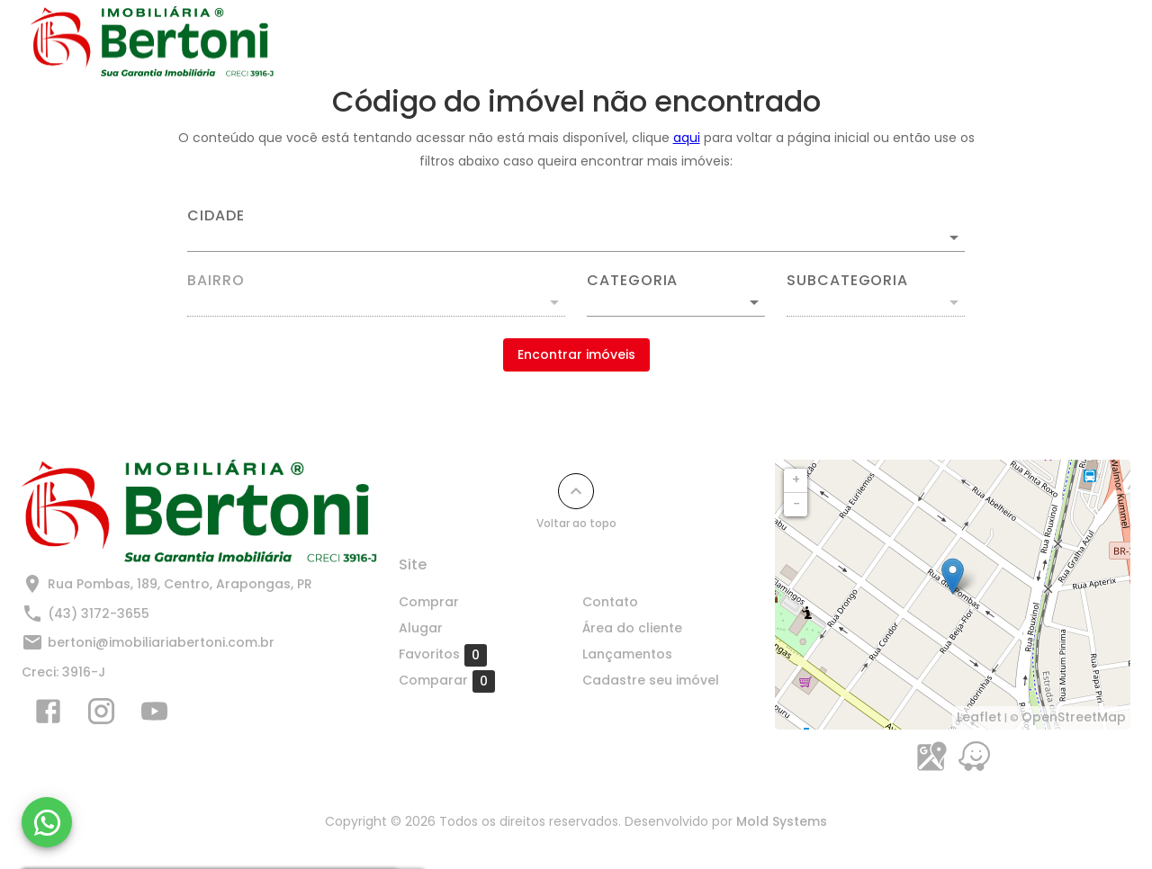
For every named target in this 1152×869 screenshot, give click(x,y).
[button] (676, 302)
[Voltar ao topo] (576, 491)
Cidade (216, 216)
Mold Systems (781, 821)
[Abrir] (954, 237)
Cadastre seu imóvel (910, 42)
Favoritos (443, 655)
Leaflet (979, 717)
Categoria (632, 280)
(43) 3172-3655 (98, 614)
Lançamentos (761, 42)
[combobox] (576, 230)
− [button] (796, 504)
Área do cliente (632, 628)
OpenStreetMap (1074, 717)
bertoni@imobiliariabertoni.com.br (161, 642)
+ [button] (796, 479)
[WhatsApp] (47, 822)
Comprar (478, 42)
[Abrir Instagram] (101, 715)
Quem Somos (1059, 42)
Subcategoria (847, 280)
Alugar (566, 42)
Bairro (216, 280)
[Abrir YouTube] (154, 715)
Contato (652, 42)
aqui (686, 138)
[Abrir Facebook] (48, 715)
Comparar (447, 681)
